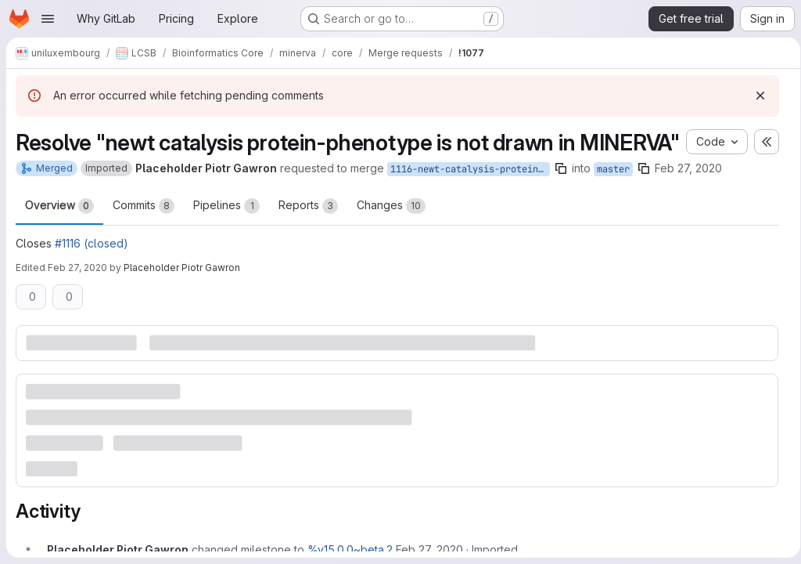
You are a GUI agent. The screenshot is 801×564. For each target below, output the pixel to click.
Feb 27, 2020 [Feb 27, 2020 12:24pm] (688, 195)
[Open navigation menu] (47, 18)
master (613, 196)
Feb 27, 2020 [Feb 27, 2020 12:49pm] (77, 295)
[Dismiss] (754, 95)
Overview (59, 233)
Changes (391, 233)
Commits (143, 233)
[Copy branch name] (560, 195)
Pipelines (226, 233)
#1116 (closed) (91, 270)
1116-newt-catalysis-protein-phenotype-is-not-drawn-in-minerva (470, 196)
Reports (308, 233)
